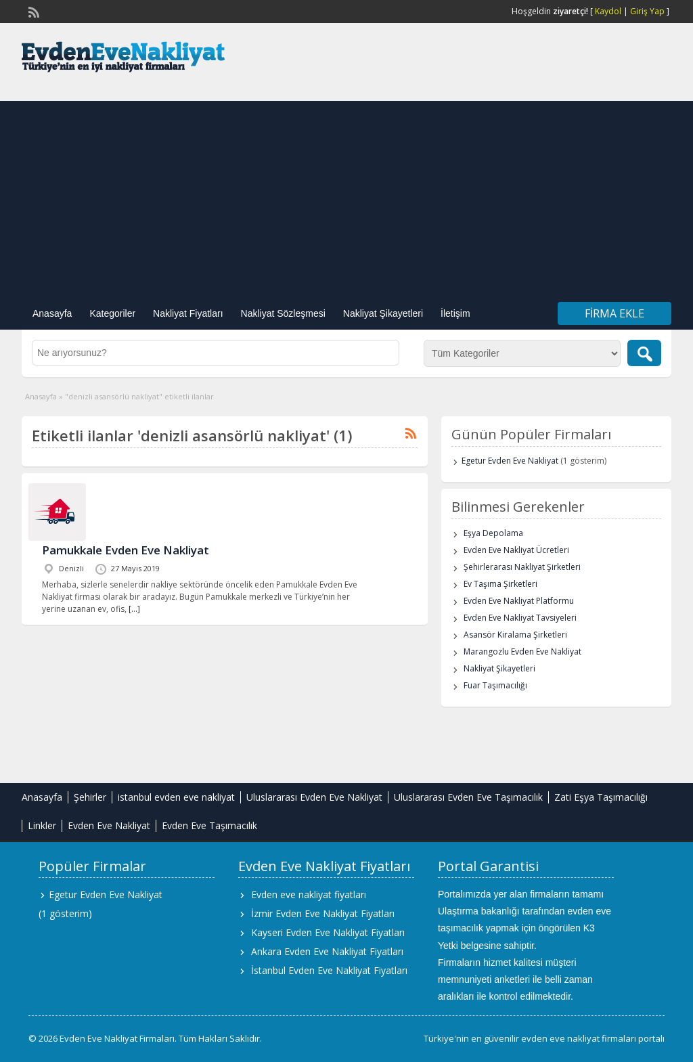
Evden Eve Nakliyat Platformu (519, 600)
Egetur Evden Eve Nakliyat (510, 460)
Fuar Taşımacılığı (495, 685)
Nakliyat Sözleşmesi (283, 313)
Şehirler (90, 797)
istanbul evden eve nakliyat (176, 797)
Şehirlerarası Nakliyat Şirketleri (522, 567)
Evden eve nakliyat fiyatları (308, 894)
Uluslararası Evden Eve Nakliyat (314, 797)
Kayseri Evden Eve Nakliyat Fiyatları (328, 932)
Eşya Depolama (493, 533)
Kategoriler (112, 313)
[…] (134, 609)
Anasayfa (52, 313)
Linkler (42, 825)
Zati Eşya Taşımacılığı (601, 797)
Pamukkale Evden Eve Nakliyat (125, 550)
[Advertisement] (346, 195)
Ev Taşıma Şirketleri (500, 584)
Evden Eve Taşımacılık (209, 825)
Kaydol (608, 11)
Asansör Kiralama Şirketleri (515, 634)
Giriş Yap (647, 11)
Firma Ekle (614, 313)
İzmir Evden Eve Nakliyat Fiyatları (323, 913)
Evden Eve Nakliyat (109, 825)
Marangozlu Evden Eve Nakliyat (522, 651)
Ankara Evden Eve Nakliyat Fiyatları (327, 951)
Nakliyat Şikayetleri (383, 313)
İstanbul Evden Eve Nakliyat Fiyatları (329, 970)
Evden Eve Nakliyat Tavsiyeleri (520, 617)
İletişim (455, 313)
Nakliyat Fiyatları (188, 313)
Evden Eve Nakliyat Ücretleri (516, 550)
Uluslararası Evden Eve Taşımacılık (468, 797)
